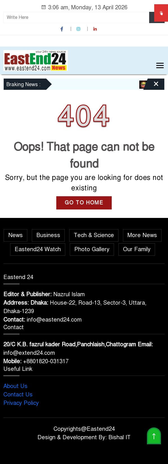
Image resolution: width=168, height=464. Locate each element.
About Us (15, 386)
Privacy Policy (21, 403)
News (15, 235)
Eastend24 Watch (38, 249)
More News (142, 235)
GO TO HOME (84, 203)
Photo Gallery (91, 249)
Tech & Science (94, 235)
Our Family (137, 249)
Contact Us (18, 394)
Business (48, 235)
